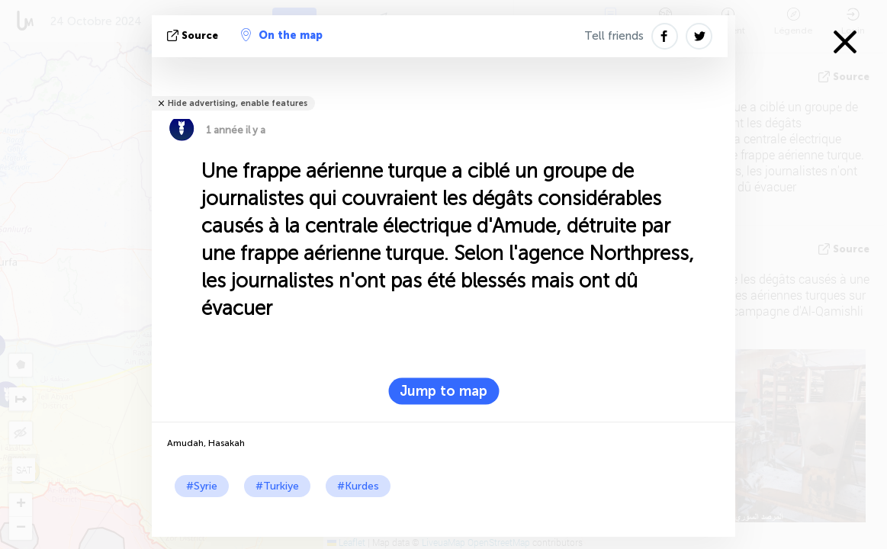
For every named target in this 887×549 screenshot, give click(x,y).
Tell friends (614, 36)
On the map (282, 35)
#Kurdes (358, 486)
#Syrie (201, 486)
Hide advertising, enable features (237, 103)
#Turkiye (277, 486)
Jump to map (443, 391)
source (194, 35)
